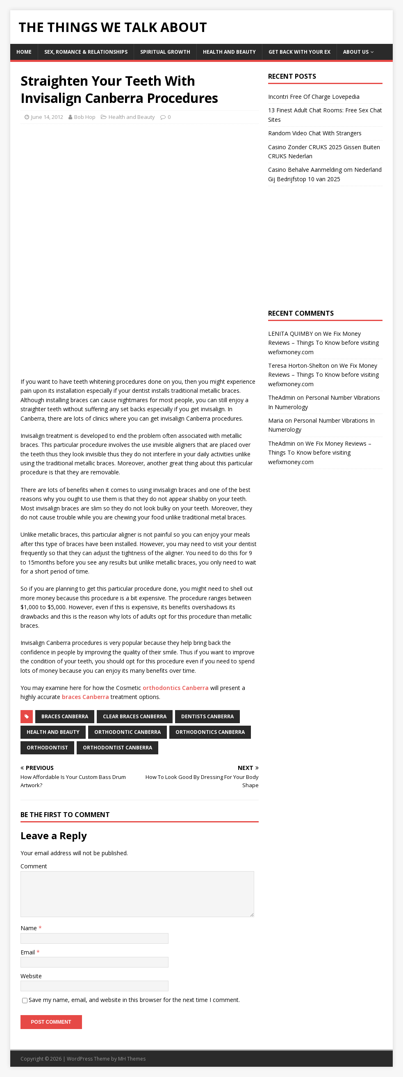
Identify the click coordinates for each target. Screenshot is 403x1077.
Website (31, 976)
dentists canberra (207, 716)
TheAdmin (281, 397)
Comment (33, 866)
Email (28, 952)
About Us (356, 51)
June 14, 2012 (47, 117)
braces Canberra (85, 697)
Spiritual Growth (165, 51)
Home (24, 51)
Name (29, 928)
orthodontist (47, 747)
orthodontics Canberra (176, 688)
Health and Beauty (229, 51)
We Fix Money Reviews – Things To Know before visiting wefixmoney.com (323, 343)
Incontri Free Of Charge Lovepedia (314, 96)
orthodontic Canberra (127, 732)
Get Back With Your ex (299, 51)
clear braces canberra (134, 716)
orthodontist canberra (117, 747)
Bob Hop (85, 117)
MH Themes (132, 1058)
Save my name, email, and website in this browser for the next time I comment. (134, 1000)
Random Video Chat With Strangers (315, 133)
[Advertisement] (89, 189)
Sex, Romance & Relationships (86, 51)
